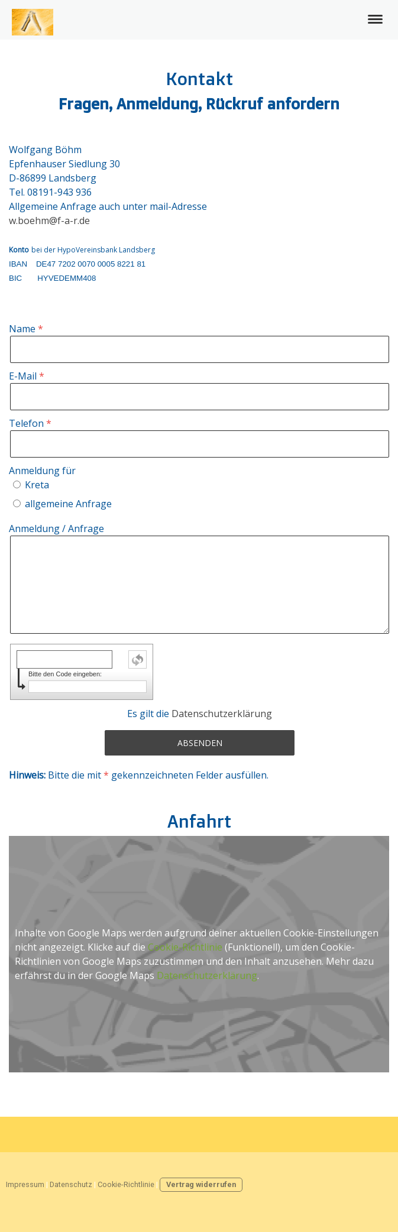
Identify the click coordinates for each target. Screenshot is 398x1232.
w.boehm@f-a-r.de (49, 220)
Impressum (25, 1184)
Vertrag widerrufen (201, 1184)
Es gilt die (199, 713)
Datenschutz (71, 1184)
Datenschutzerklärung (222, 713)
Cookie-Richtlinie (185, 947)
